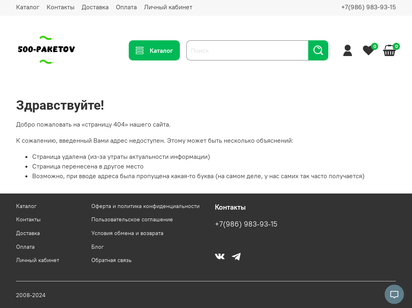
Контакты (60, 7)
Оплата (126, 7)
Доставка (95, 7)
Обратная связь (111, 260)
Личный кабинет (168, 7)
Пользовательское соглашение (132, 219)
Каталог (27, 7)
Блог (97, 246)
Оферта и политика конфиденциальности (145, 206)
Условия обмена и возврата (127, 233)
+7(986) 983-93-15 (368, 7)
